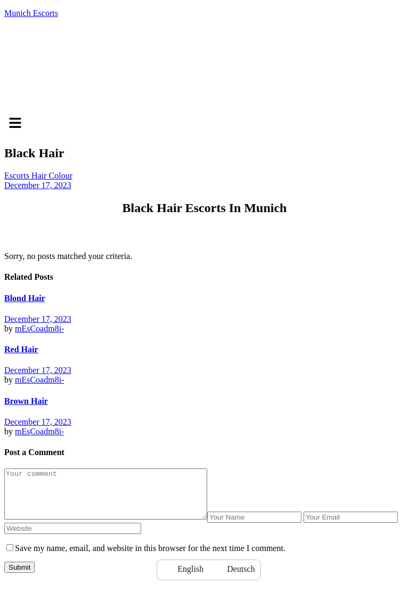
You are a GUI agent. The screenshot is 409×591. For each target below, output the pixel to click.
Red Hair (21, 349)
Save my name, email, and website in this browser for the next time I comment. (150, 557)
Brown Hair (26, 401)
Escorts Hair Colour (38, 175)
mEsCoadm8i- (39, 328)
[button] (204, 123)
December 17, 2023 (37, 185)
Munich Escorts (31, 13)
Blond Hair (24, 298)
